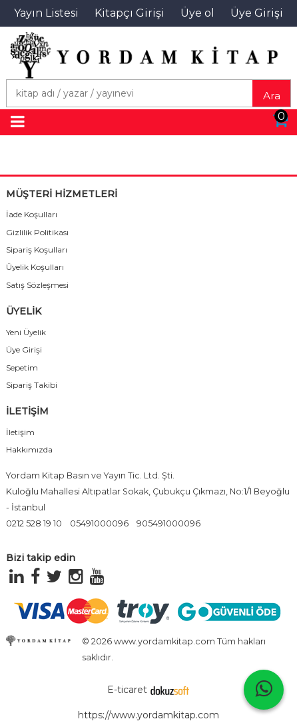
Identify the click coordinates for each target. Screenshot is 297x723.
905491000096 (168, 523)
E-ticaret (127, 690)
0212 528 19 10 (34, 523)
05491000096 (99, 523)
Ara (271, 95)
